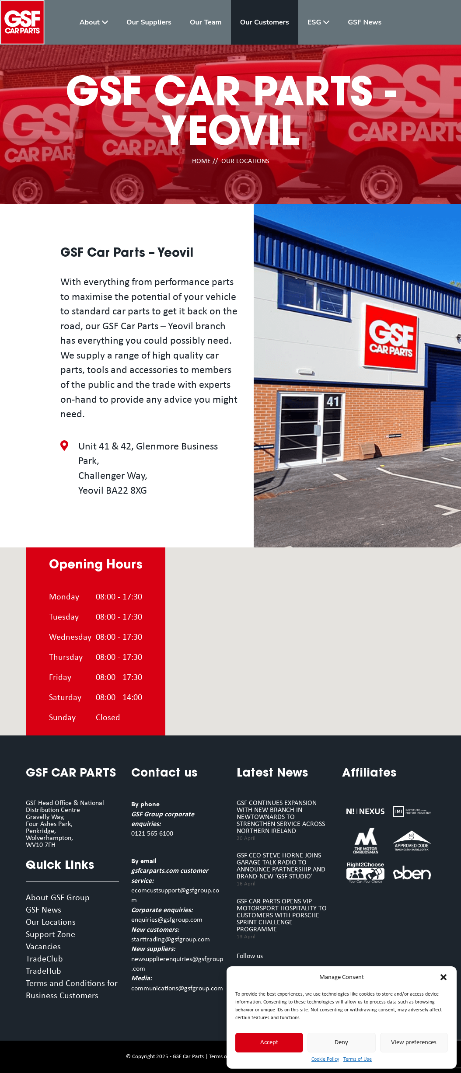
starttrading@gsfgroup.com (170, 939)
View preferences (414, 1042)
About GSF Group (58, 898)
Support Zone (50, 934)
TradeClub (44, 959)
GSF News (43, 910)
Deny (341, 1042)
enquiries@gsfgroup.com (167, 919)
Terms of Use (357, 1059)
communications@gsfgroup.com (177, 988)
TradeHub (43, 971)
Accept (269, 1042)
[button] (443, 977)
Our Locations (51, 922)
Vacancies (43, 947)
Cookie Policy (325, 1059)
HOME (201, 161)
